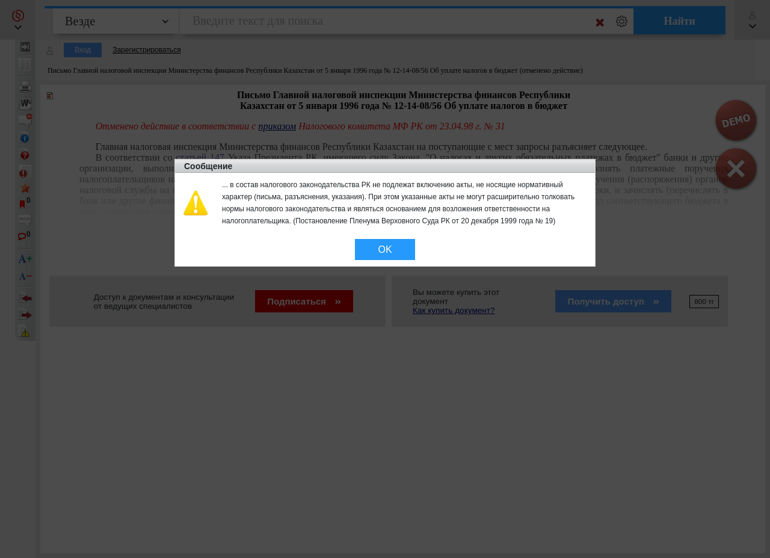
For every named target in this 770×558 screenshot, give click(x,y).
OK (385, 249)
